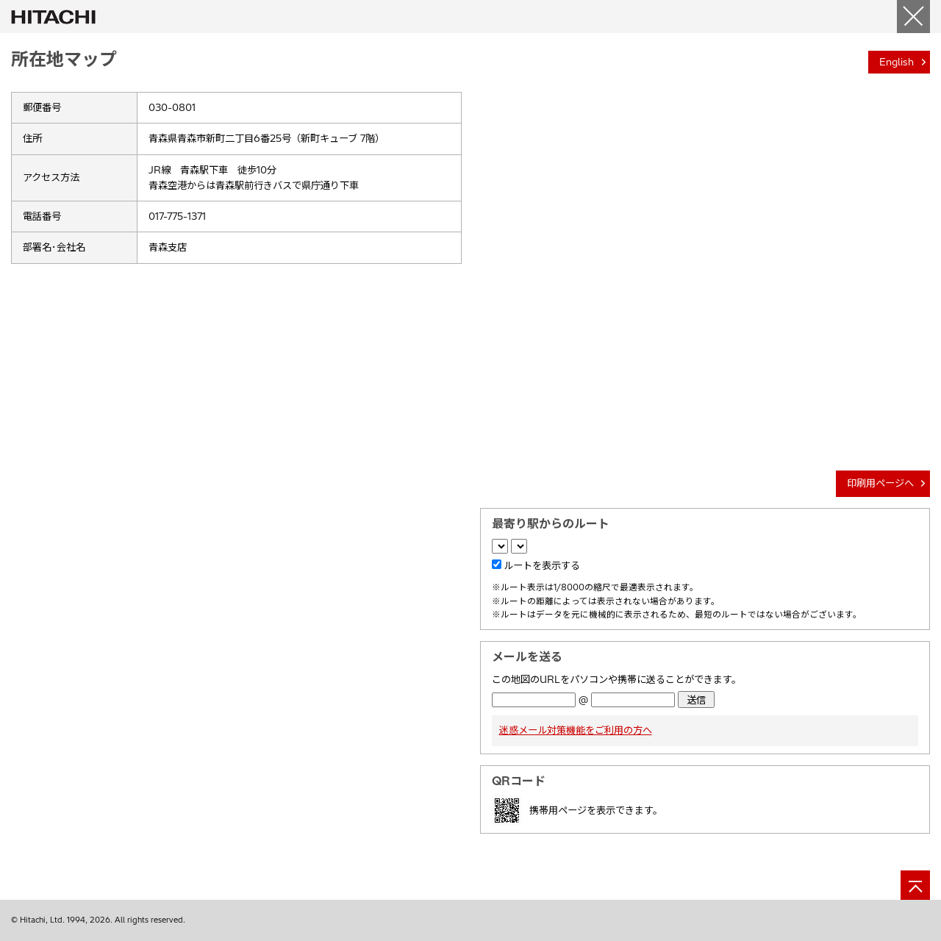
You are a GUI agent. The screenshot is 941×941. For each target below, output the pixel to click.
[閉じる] (913, 16)
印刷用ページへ (880, 483)
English (896, 62)
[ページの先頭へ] (915, 885)
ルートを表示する (542, 565)
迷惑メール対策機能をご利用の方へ (575, 730)
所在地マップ (64, 59)
